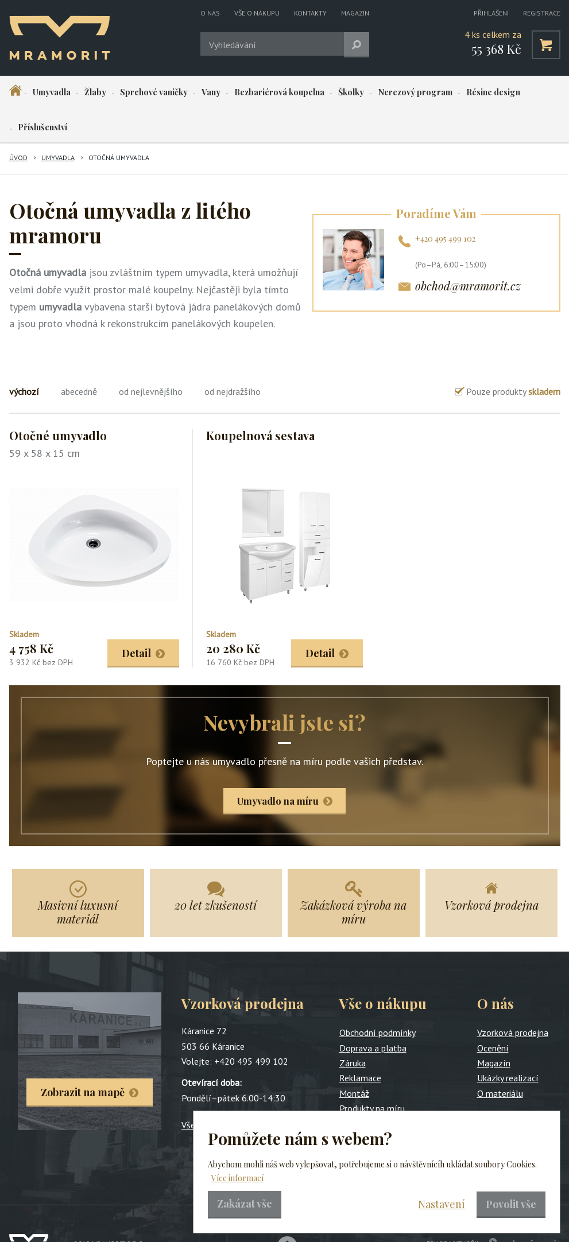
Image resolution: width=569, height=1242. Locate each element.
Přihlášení (491, 13)
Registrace (541, 13)
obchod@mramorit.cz (468, 250)
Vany (189, 92)
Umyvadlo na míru (278, 767)
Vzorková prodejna (512, 999)
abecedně (79, 356)
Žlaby (85, 92)
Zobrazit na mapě (83, 1059)
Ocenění (493, 1014)
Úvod (18, 122)
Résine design (447, 92)
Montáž (354, 1060)
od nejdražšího (232, 356)
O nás (210, 13)
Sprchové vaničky (138, 92)
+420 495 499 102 (445, 203)
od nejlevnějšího (151, 356)
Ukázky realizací (508, 1044)
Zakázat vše (244, 1203)
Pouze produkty (513, 356)
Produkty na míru (372, 1075)
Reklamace (360, 1044)
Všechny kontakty (215, 1091)
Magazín (355, 13)
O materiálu (500, 1060)
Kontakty (310, 13)
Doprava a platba (373, 1014)
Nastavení (441, 1204)
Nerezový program (375, 92)
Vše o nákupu (257, 13)
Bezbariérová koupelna (252, 92)
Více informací (237, 1178)
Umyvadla (48, 92)
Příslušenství (506, 92)
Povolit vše (511, 1204)
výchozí (24, 356)
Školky (318, 92)
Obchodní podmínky (377, 999)
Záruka (352, 1029)
